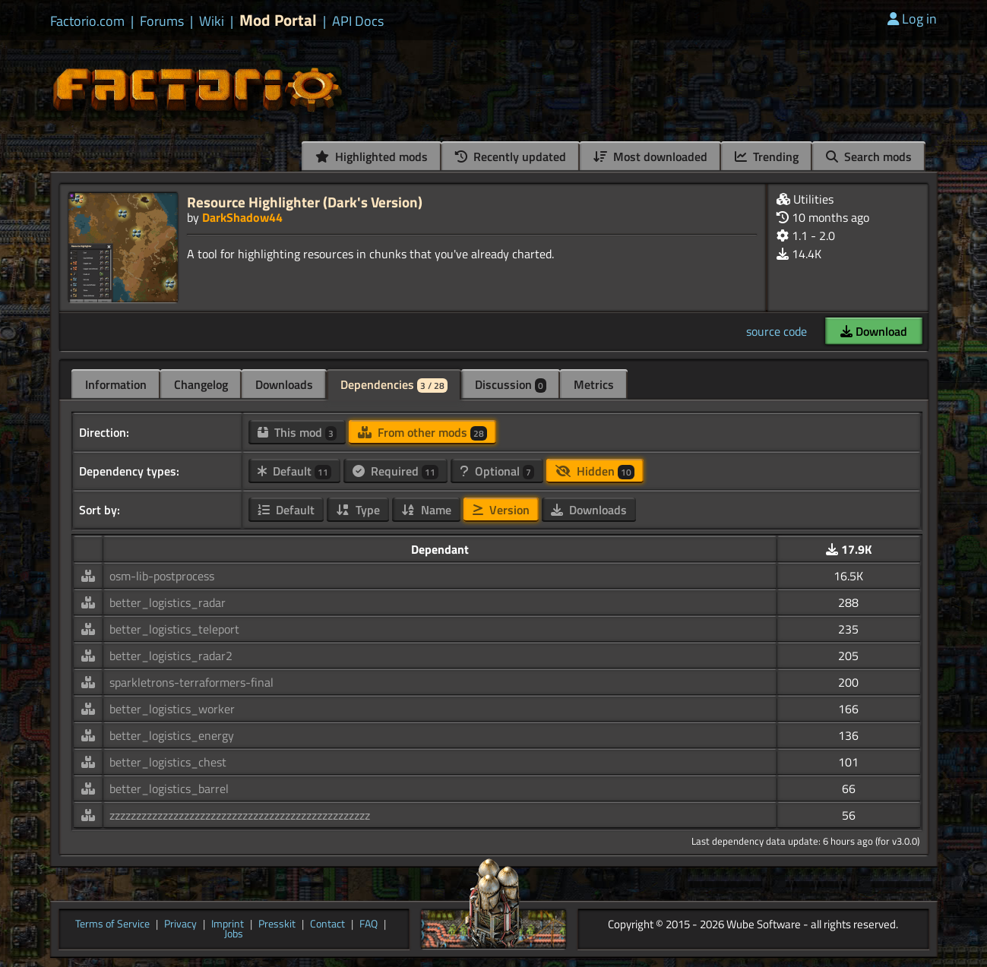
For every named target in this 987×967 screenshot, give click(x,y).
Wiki (211, 21)
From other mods (422, 432)
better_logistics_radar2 (171, 655)
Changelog (201, 384)
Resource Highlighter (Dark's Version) (304, 202)
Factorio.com (87, 21)
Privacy (180, 924)
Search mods (869, 156)
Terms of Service (112, 924)
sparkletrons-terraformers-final (191, 682)
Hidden (594, 471)
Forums (162, 21)
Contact (327, 924)
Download (873, 331)
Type (358, 510)
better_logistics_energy (171, 735)
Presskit (277, 924)
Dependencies (394, 384)
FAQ (368, 924)
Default (294, 471)
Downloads (284, 384)
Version (501, 510)
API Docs (358, 21)
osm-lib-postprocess (161, 576)
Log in (912, 18)
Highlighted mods (371, 156)
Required (395, 471)
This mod (297, 432)
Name (426, 510)
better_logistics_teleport (174, 629)
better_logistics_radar (167, 602)
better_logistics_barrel (169, 788)
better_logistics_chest (167, 762)
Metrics (594, 384)
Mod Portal (278, 20)
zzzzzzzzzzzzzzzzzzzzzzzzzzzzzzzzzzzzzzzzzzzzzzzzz (239, 815)
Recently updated (510, 156)
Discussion (510, 384)
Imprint (227, 924)
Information (116, 384)
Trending (767, 156)
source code (776, 331)
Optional (497, 471)
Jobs (233, 934)
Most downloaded (650, 156)
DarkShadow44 (242, 217)
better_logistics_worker (172, 709)
